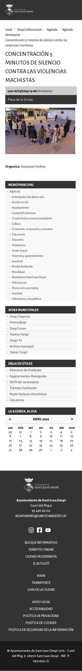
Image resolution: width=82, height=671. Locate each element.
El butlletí (41, 563)
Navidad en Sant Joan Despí (29, 277)
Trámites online (41, 549)
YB (48, 530)
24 (51, 445)
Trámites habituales (23, 388)
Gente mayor (20, 250)
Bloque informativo (41, 542)
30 (40, 450)
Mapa (41, 575)
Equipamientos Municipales (28, 376)
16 (40, 441)
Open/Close (75, 10)
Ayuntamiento (20, 207)
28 (20, 450)
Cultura (16, 223)
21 (20, 445)
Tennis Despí (18, 352)
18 (61, 441)
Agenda (15, 191)
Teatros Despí (19, 334)
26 (71, 445)
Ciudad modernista (41, 556)
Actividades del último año (28, 197)
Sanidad (17, 293)
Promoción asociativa (25, 288)
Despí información (29, 29)
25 (61, 445)
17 (51, 441)
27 (10, 450)
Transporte (41, 582)
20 (10, 445)
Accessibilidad (41, 609)
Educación (18, 234)
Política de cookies (41, 623)
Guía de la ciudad (41, 589)
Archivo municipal (22, 346)
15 (30, 441)
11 (61, 436)
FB (40, 530)
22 (30, 445)
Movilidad (18, 272)
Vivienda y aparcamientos (27, 255)
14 (20, 441)
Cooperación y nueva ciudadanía (32, 218)
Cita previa (17, 400)
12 (71, 436)
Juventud (17, 261)
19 (71, 441)
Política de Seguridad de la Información (41, 630)
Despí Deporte (20, 316)
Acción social (20, 202)
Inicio (8, 29)
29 (30, 450)
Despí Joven (18, 328)
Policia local (19, 282)
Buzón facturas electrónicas (28, 394)
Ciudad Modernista (24, 213)
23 (40, 445)
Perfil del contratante (24, 382)
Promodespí (18, 322)
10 (51, 436)
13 (10, 441)
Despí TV (16, 340)
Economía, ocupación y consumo (32, 229)
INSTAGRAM (31, 530)
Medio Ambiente (22, 266)
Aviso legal (41, 602)
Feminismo (18, 245)
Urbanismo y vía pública (26, 298)
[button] (40, 153)
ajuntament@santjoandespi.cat (41, 516)
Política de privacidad (41, 616)
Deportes (18, 239)
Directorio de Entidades (26, 370)
